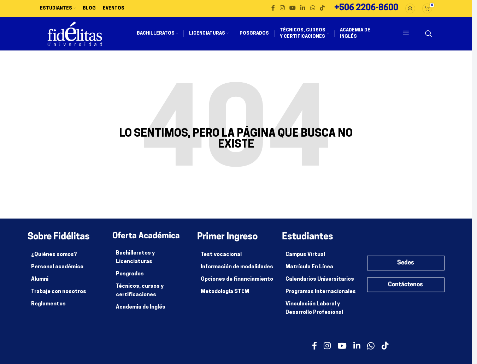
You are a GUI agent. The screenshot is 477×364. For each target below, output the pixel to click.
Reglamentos (48, 308)
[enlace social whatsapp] (312, 8)
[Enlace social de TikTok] (322, 8)
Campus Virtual (305, 259)
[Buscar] (429, 36)
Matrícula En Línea (309, 271)
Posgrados (130, 278)
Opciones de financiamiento (237, 283)
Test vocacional (221, 259)
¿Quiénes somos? (54, 259)
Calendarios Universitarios (319, 283)
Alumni (39, 283)
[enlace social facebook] (273, 8)
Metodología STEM (225, 296)
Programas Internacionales (320, 296)
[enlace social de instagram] (282, 8)
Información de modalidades (237, 271)
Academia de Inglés (140, 311)
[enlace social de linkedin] (303, 8)
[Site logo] (79, 36)
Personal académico (57, 271)
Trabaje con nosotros (58, 296)
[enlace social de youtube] (292, 8)
